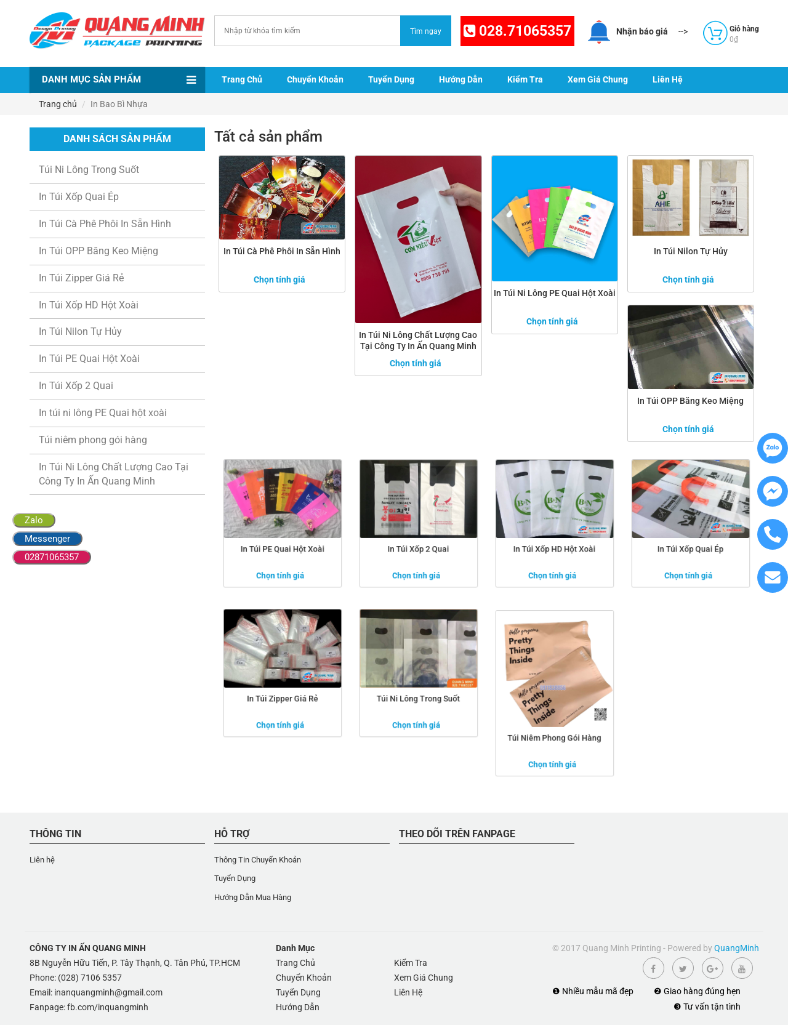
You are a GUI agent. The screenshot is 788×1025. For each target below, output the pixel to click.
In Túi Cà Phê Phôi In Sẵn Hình (105, 224)
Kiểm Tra (525, 79)
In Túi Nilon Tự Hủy (80, 331)
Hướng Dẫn (461, 79)
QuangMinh (736, 948)
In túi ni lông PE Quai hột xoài (103, 413)
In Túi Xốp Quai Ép (79, 197)
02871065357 (52, 557)
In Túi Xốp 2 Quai (76, 386)
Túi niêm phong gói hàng (93, 440)
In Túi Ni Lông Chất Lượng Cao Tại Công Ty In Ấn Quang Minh (113, 474)
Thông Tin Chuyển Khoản (257, 859)
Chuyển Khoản (315, 79)
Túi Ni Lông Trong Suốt (89, 169)
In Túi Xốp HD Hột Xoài (89, 305)
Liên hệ (42, 859)
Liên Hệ (668, 79)
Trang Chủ (242, 79)
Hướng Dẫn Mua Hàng (252, 897)
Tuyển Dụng (391, 79)
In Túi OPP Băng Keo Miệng (98, 251)
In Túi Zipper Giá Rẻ (81, 278)
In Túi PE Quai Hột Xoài (89, 358)
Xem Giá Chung (598, 79)
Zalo (34, 520)
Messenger (47, 538)
